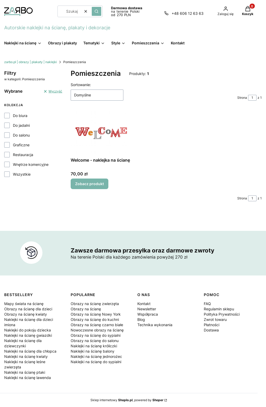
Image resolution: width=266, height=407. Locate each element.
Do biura (20, 115)
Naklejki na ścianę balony (92, 351)
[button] (96, 11)
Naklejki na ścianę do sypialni (96, 361)
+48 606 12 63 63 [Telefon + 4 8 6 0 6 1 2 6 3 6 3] (188, 13)
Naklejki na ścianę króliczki (94, 346)
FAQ (207, 303)
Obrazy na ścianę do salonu (95, 340)
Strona (242, 98)
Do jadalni (21, 125)
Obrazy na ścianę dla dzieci (28, 309)
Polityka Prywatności (222, 314)
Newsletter (146, 309)
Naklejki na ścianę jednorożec (96, 356)
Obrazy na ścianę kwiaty (25, 314)
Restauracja (23, 154)
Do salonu (21, 135)
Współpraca (147, 314)
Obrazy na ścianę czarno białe (97, 324)
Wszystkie (22, 174)
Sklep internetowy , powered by (126, 400)
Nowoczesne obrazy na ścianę (97, 330)
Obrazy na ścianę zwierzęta (95, 303)
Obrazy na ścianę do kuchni (95, 319)
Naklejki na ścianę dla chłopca (30, 351)
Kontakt (144, 303)
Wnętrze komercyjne (31, 164)
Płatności (211, 324)
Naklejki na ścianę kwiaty (26, 356)
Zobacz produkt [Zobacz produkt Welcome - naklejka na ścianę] (89, 183)
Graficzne (21, 145)
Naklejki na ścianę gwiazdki (28, 335)
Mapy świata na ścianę (23, 303)
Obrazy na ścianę (86, 309)
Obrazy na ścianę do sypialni (95, 335)
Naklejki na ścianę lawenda (27, 377)
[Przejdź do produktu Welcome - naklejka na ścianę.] (101, 133)
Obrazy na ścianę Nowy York (96, 314)
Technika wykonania (154, 324)
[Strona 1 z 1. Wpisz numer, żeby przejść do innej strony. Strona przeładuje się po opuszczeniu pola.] (252, 98)
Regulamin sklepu (219, 309)
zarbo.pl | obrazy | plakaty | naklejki (30, 62)
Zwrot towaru (215, 319)
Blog (141, 319)
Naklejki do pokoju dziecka (27, 330)
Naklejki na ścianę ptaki (24, 372)
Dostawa (211, 330)
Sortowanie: (81, 84)
